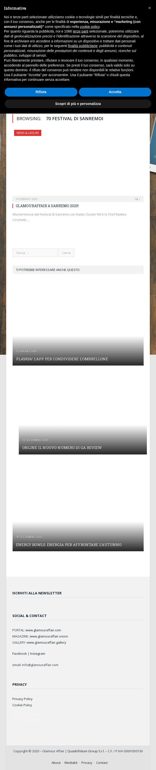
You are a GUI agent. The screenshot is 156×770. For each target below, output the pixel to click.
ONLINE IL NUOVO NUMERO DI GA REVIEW (62, 447)
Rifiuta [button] (41, 92)
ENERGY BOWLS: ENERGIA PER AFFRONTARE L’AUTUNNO (69, 544)
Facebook (19, 653)
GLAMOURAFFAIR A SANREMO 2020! (47, 205)
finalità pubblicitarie (82, 46)
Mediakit (71, 762)
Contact (102, 762)
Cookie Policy (22, 705)
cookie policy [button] (89, 27)
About (56, 762)
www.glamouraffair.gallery (46, 642)
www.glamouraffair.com (43, 630)
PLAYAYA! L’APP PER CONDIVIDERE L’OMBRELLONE (62, 358)
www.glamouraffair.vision (49, 636)
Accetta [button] (115, 92)
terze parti (80, 31)
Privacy (86, 762)
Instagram (37, 653)
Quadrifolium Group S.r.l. (86, 751)
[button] (150, 8)
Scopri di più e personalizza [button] (78, 104)
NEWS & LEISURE (28, 133)
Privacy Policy (22, 699)
